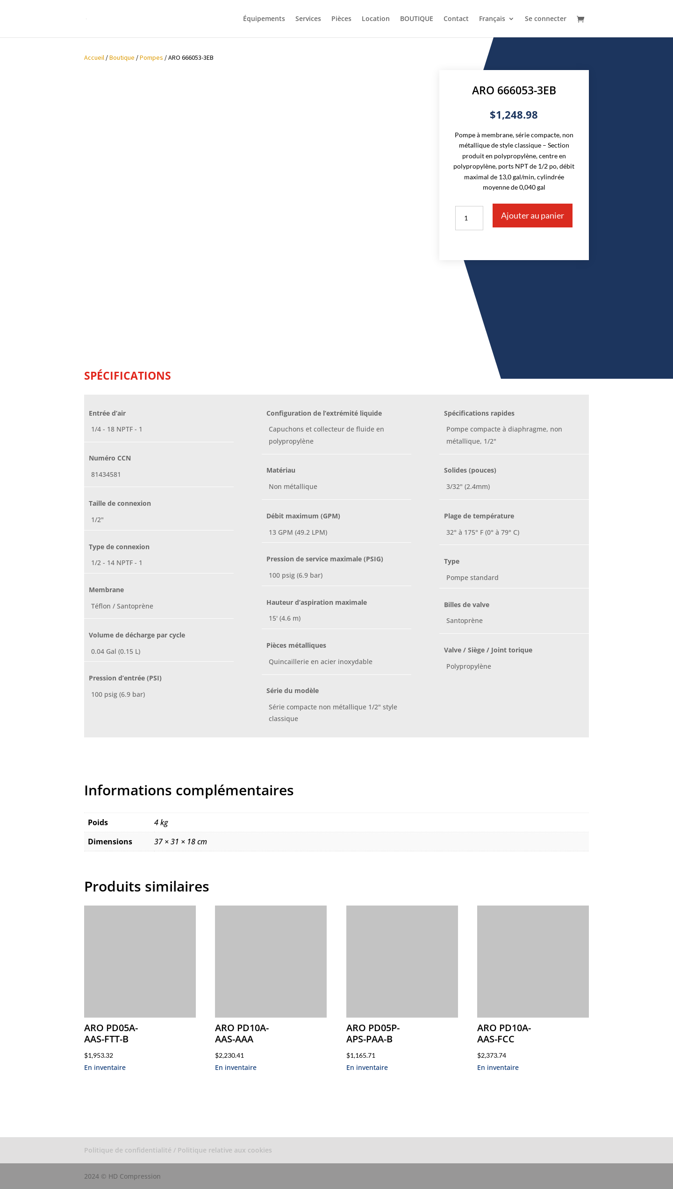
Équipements (264, 19)
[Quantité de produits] (469, 218)
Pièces (341, 19)
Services (308, 19)
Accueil (94, 57)
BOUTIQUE (416, 19)
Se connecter (545, 19)
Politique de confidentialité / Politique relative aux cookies (178, 1150)
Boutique (122, 57)
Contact (456, 19)
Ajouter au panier (532, 215)
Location (376, 19)
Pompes (151, 57)
